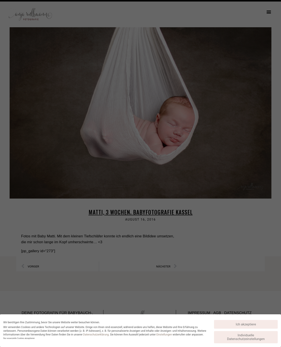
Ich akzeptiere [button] (246, 324)
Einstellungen (164, 334)
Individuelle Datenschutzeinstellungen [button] (246, 337)
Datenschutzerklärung (96, 334)
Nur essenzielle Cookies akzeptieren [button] (19, 338)
